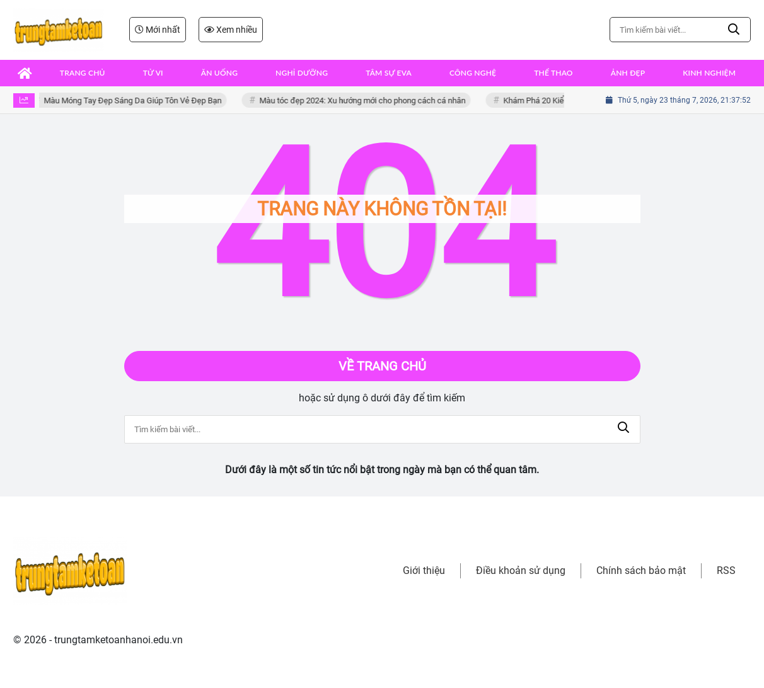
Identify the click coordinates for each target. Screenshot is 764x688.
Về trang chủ (382, 366)
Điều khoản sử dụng (520, 570)
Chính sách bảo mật (641, 570)
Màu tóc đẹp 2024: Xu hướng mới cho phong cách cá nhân (365, 100)
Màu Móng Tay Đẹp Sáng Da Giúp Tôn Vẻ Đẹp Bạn (135, 100)
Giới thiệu (424, 570)
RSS (726, 570)
